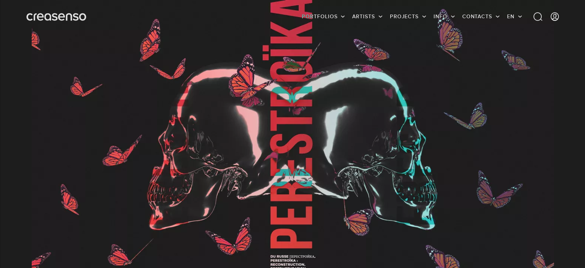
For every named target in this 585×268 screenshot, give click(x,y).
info (440, 17)
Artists (363, 17)
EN (510, 17)
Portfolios (319, 17)
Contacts (477, 17)
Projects (404, 17)
